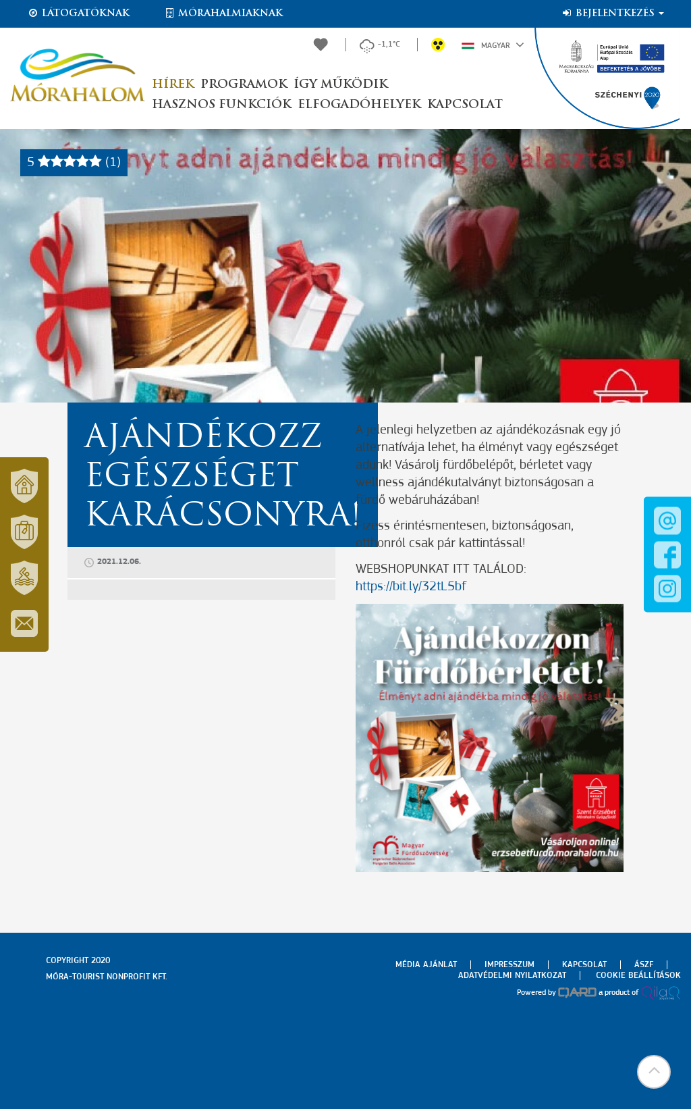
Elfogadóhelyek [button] (359, 105)
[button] (654, 1072)
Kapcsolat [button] (465, 105)
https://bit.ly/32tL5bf (411, 587)
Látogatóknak (78, 13)
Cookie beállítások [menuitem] (638, 975)
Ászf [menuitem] (643, 964)
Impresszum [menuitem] (509, 964)
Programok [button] (243, 85)
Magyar (493, 44)
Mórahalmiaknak (223, 13)
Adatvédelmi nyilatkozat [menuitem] (512, 975)
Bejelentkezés (612, 13)
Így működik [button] (340, 85)
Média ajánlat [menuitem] (426, 964)
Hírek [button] (173, 85)
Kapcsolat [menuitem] (584, 964)
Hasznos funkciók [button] (221, 105)
